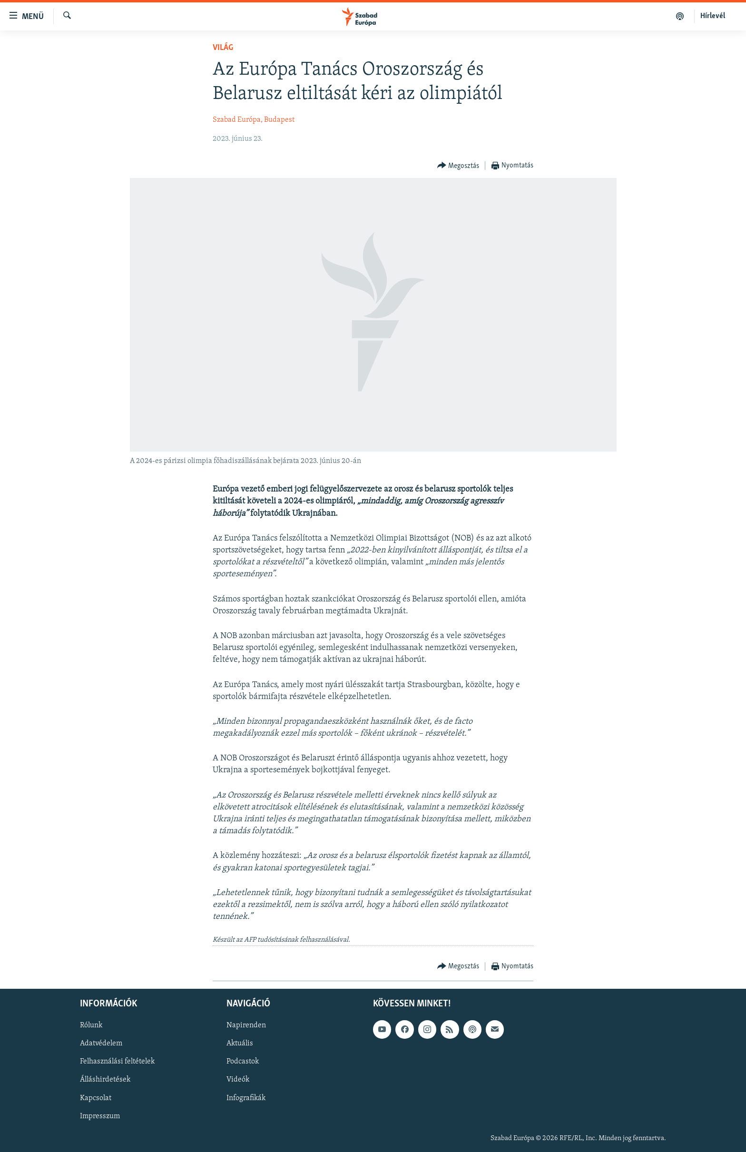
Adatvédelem (101, 1043)
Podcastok (242, 1061)
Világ (223, 47)
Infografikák (245, 1098)
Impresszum (100, 1116)
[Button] (458, 165)
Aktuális (239, 1043)
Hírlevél (712, 16)
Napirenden (246, 1025)
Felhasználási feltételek (117, 1061)
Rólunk (91, 1025)
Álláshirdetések (105, 1079)
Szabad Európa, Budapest (253, 120)
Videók (237, 1079)
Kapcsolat (95, 1098)
